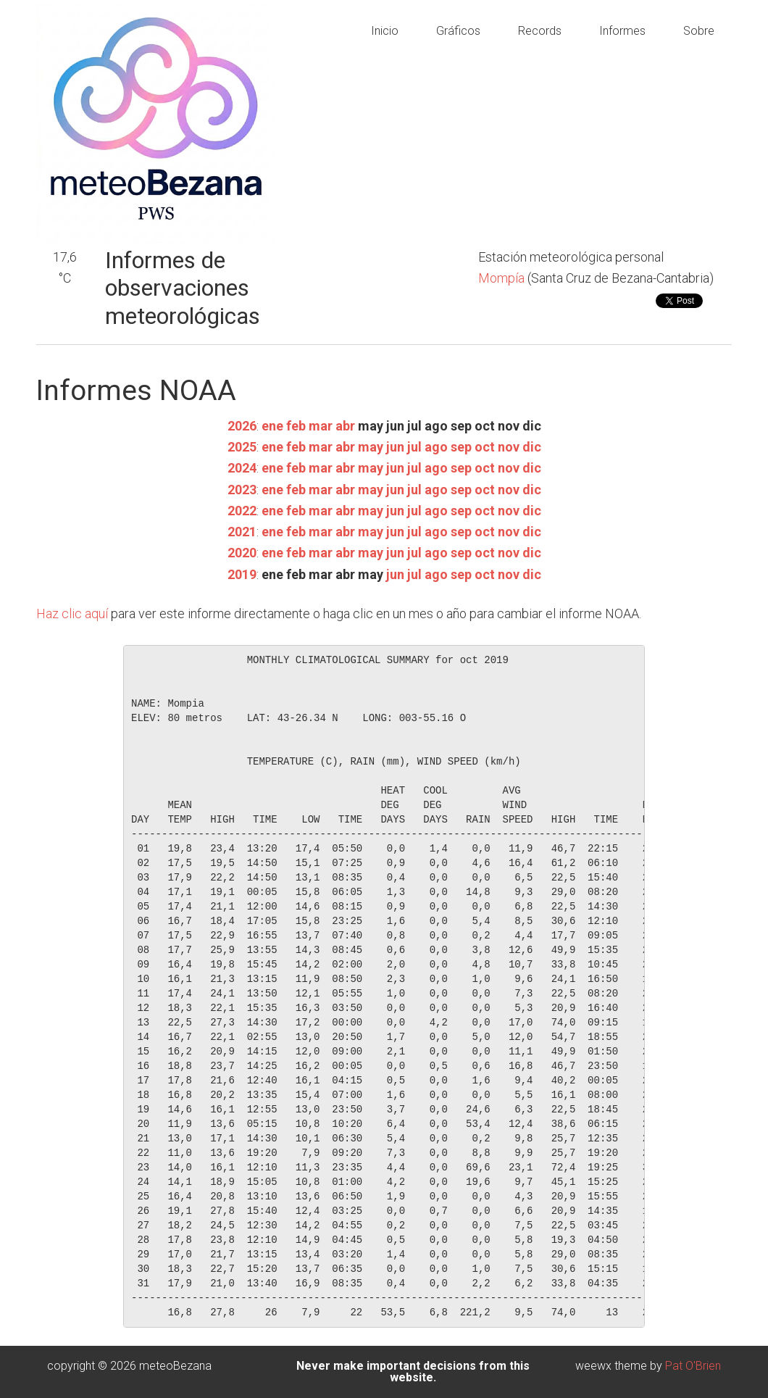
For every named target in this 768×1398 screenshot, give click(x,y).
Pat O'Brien (693, 1366)
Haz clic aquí (72, 613)
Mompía (502, 278)
